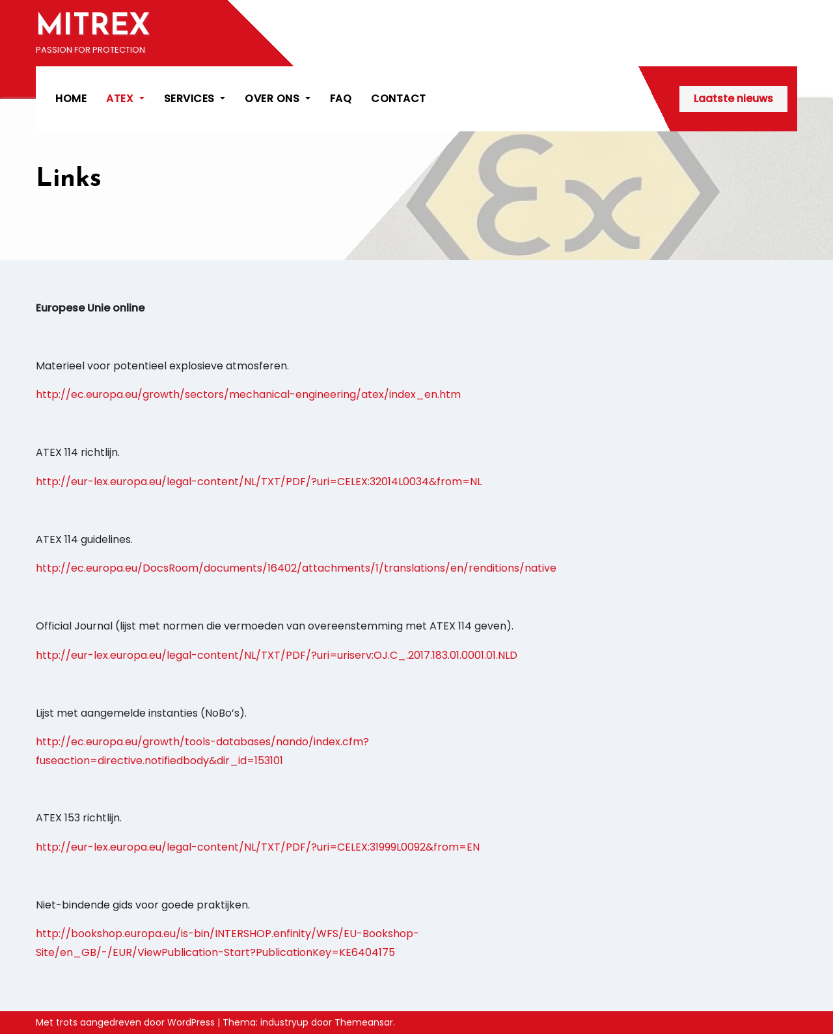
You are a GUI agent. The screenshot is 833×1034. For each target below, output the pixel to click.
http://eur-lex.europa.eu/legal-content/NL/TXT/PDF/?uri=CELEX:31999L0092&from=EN (258, 847)
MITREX (93, 27)
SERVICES (195, 98)
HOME (71, 98)
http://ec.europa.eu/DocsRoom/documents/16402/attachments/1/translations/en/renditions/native (296, 568)
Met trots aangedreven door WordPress (126, 1022)
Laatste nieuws (733, 98)
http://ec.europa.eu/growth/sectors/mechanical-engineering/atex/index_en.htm (248, 394)
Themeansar (364, 1022)
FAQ (341, 98)
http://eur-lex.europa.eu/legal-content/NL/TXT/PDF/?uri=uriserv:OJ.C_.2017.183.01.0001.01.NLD (276, 655)
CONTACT (398, 98)
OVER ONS (277, 98)
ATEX (125, 98)
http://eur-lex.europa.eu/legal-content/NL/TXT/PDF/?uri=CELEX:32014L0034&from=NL (259, 481)
